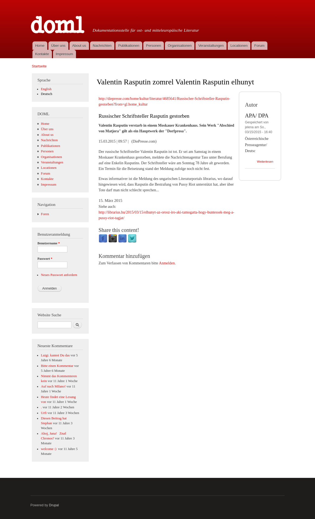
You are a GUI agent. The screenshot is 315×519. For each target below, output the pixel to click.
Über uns (58, 46)
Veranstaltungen (211, 46)
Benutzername (49, 243)
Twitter (132, 238)
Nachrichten (102, 46)
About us (79, 46)
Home (40, 46)
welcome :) (49, 449)
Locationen (239, 46)
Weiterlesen (265, 161)
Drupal (54, 505)
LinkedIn (122, 238)
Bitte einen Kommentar (57, 366)
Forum (259, 46)
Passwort (45, 259)
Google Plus (112, 238)
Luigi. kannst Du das (55, 355)
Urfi (44, 413)
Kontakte (42, 54)
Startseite (39, 66)
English (46, 89)
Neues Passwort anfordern (59, 275)
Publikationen (128, 46)
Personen (153, 46)
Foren (45, 214)
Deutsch (46, 94)
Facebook (103, 238)
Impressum (64, 54)
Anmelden (167, 263)
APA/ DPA (256, 116)
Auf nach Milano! (53, 386)
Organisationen (179, 46)
